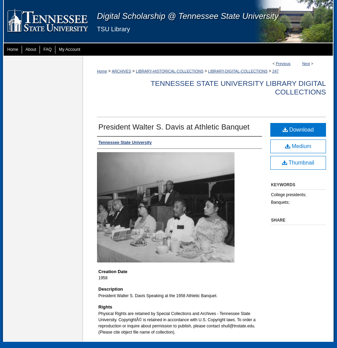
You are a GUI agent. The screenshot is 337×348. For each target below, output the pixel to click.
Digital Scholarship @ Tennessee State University (188, 16)
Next (306, 63)
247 (275, 71)
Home (102, 71)
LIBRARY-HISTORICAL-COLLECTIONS (170, 71)
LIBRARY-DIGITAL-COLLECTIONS (238, 71)
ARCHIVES (121, 71)
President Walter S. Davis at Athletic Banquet (173, 127)
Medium (298, 146)
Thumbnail (298, 163)
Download (298, 130)
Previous (283, 63)
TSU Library (113, 29)
